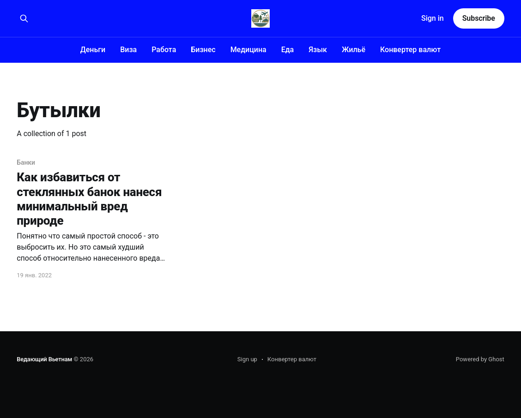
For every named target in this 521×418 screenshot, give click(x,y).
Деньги (92, 49)
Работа (163, 49)
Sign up (247, 359)
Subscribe (478, 18)
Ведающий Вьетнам (44, 359)
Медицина (248, 49)
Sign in (432, 18)
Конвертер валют (410, 49)
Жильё (353, 49)
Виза (128, 49)
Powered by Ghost (480, 359)
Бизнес (203, 49)
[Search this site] (24, 18)
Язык (318, 49)
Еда (287, 49)
